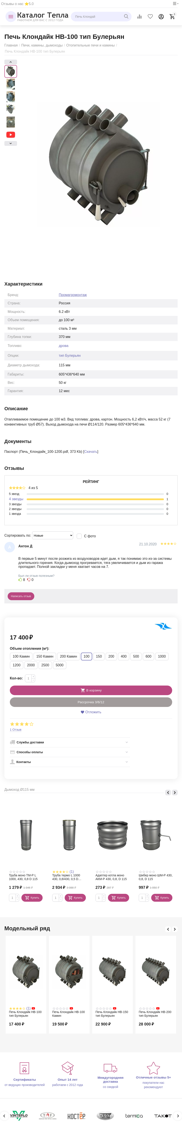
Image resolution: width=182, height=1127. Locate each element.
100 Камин (21, 656)
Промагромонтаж (73, 295)
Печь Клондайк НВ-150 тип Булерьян (111, 1013)
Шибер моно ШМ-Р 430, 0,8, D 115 (156, 877)
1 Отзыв (15, 729)
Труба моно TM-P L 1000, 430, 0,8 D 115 (23, 877)
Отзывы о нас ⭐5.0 (17, 4)
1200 (17, 665)
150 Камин (44, 656)
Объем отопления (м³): (29, 648)
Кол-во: (16, 678)
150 (99, 656)
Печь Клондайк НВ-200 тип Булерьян (155, 1013)
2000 (31, 665)
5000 (60, 665)
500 (136, 656)
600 (148, 656)
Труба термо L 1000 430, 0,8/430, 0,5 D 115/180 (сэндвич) (66, 877)
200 (111, 656)
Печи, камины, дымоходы (41, 45)
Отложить (91, 712)
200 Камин (68, 656)
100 (87, 656)
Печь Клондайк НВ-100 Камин (68, 1013)
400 (124, 656)
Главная (11, 45)
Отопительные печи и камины (90, 45)
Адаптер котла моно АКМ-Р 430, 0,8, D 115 (111, 877)
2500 (45, 665)
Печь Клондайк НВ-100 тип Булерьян (25, 1013)
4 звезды (16, 499)
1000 (162, 656)
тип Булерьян (70, 355)
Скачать (90, 451)
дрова (63, 346)
